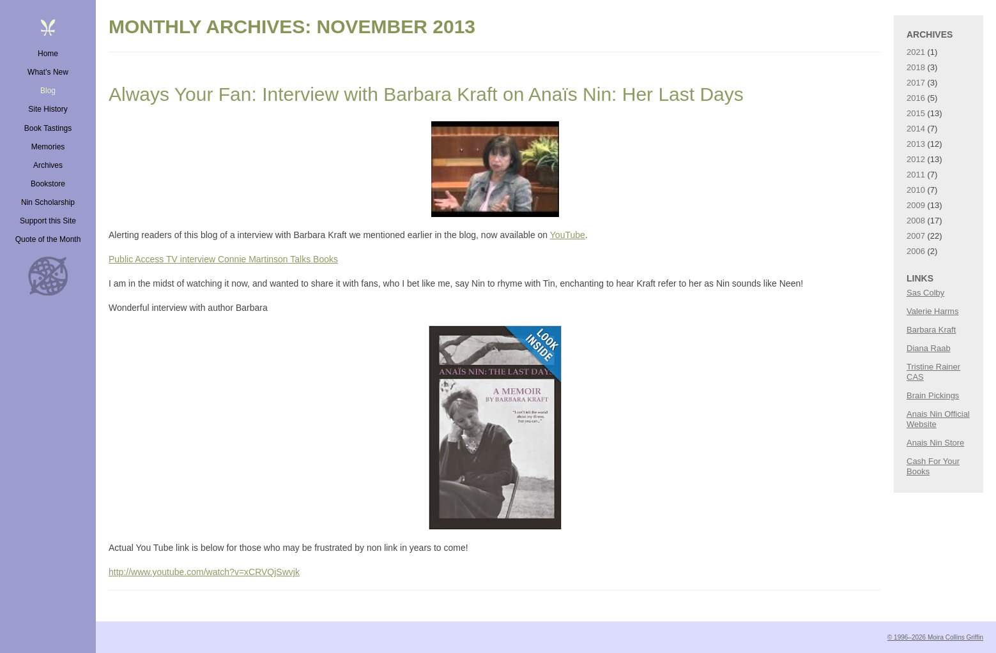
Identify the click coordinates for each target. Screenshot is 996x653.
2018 (916, 67)
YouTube (567, 235)
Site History (47, 109)
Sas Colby (925, 292)
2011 (916, 174)
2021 (916, 52)
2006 (916, 251)
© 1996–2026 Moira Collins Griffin (935, 637)
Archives (48, 165)
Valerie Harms (932, 311)
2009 (916, 205)
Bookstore (48, 183)
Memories (48, 146)
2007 (916, 236)
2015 (916, 113)
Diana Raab (929, 348)
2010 (916, 190)
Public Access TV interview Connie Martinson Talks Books (223, 259)
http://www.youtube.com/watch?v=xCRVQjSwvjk (204, 572)
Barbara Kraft (931, 329)
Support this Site (48, 220)
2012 (916, 159)
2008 (916, 220)
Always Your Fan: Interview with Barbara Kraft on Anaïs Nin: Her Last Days (426, 94)
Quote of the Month (48, 239)
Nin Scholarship (48, 202)
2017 (916, 82)
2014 (916, 128)
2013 (916, 144)
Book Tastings (48, 128)
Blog (48, 90)
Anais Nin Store (935, 442)
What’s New (47, 72)
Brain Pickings (933, 395)
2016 (916, 98)
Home (48, 53)
